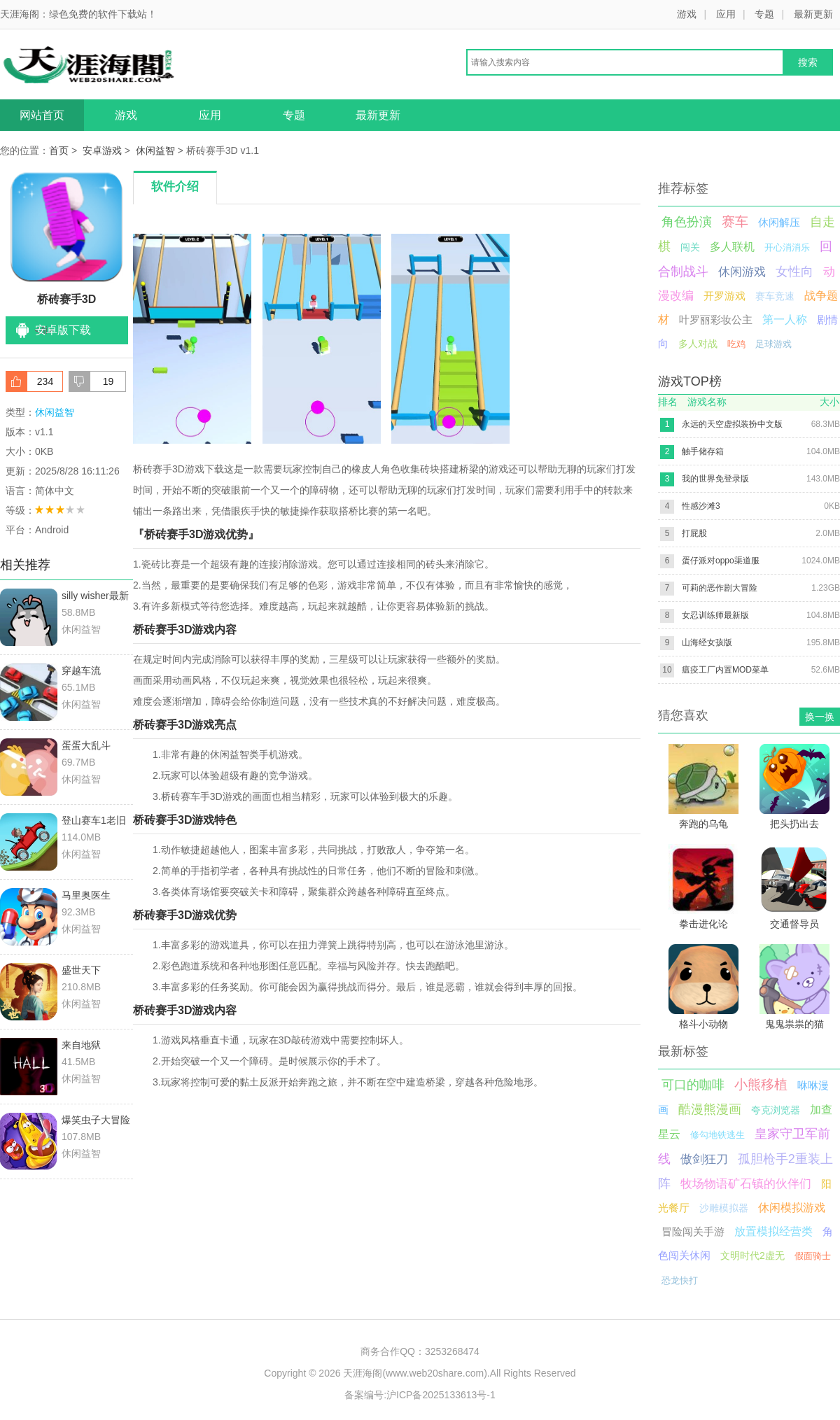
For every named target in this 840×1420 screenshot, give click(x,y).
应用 (726, 14)
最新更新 (813, 14)
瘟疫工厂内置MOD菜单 (725, 670)
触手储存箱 (703, 451)
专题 (764, 14)
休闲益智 (155, 150)
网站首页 (42, 115)
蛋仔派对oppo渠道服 (721, 560)
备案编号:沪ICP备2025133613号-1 (420, 1394)
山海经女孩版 (707, 642)
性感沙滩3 (701, 506)
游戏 (686, 14)
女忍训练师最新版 (715, 615)
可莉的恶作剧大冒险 (719, 588)
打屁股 (694, 533)
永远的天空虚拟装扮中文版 (732, 424)
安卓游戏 (102, 150)
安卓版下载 (63, 330)
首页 (59, 150)
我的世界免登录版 (715, 479)
